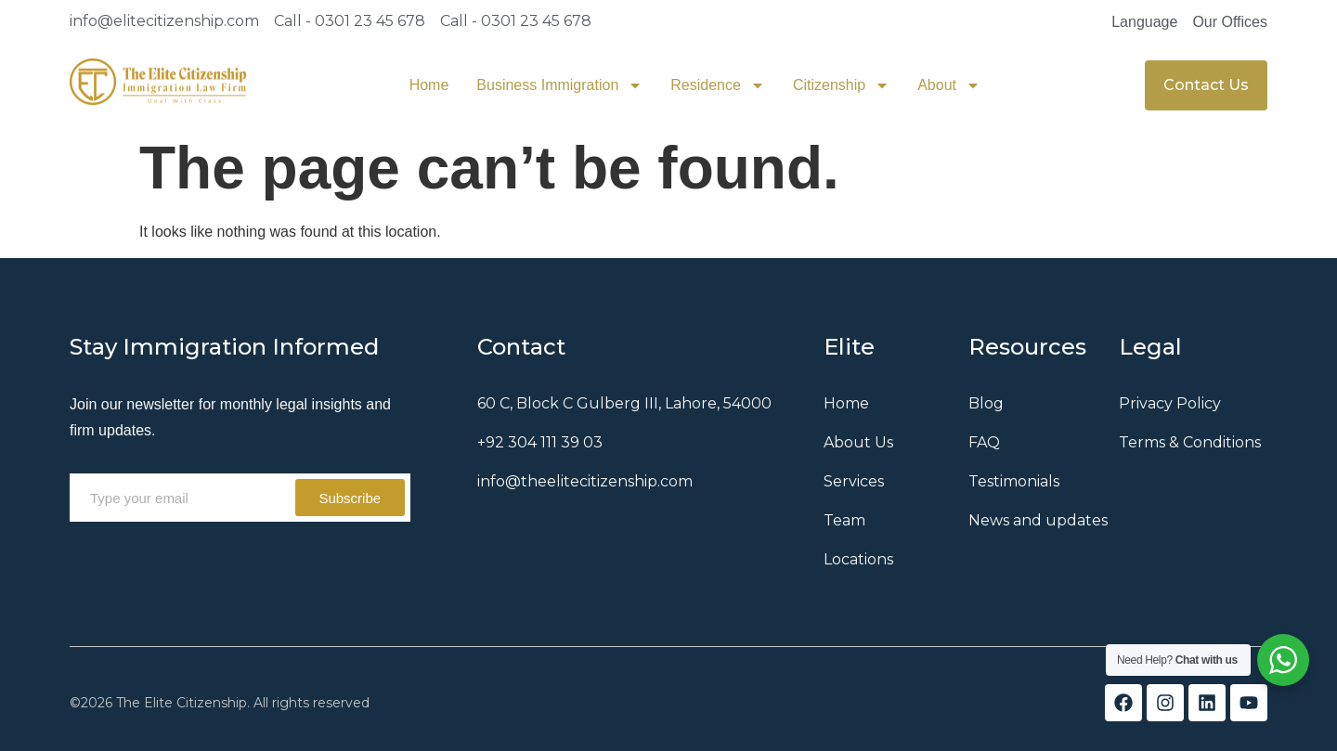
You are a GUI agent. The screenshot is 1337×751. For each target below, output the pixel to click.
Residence (717, 85)
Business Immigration (559, 85)
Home (429, 85)
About (948, 85)
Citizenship (841, 85)
